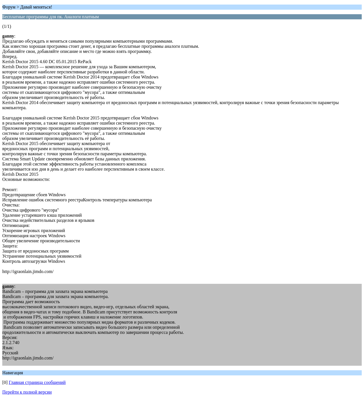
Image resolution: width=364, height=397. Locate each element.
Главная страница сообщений (37, 382)
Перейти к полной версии (27, 392)
